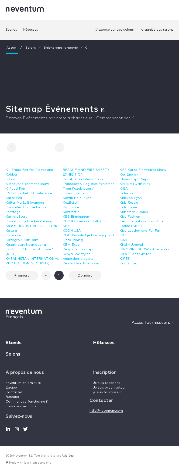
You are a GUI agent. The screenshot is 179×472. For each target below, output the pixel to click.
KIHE (124, 235)
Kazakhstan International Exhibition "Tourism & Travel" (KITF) (29, 249)
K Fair (10, 179)
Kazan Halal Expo (77, 198)
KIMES (125, 240)
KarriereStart (16, 216)
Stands (11, 29)
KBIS (67, 226)
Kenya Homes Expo (79, 249)
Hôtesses (30, 29)
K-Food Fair (15, 188)
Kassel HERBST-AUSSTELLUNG (32, 226)
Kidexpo (126, 193)
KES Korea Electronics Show (143, 170)
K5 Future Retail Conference (29, 193)
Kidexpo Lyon (131, 198)
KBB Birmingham (76, 216)
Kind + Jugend (131, 244)
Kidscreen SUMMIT (135, 212)
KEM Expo (71, 244)
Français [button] (14, 317)
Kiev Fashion (130, 216)
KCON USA (72, 230)
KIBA (124, 188)
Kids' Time (128, 207)
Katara (11, 230)
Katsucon (13, 235)
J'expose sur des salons (114, 29)
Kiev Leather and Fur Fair (140, 230)
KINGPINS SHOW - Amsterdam (145, 249)
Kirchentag (128, 263)
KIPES (125, 258)
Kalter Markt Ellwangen (25, 202)
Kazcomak (71, 207)
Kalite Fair (14, 198)
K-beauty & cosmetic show (27, 184)
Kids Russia (129, 202)
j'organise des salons (156, 29)
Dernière (85, 275)
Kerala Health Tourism (81, 263)
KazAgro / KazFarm (22, 240)
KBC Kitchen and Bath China (86, 221)
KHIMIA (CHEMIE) (135, 184)
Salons (30, 47)
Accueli (12, 47)
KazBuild (70, 202)
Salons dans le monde (61, 47)
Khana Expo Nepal (135, 179)
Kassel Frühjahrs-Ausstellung (29, 221)
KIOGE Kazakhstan (135, 254)
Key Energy (129, 174)
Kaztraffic (71, 212)
